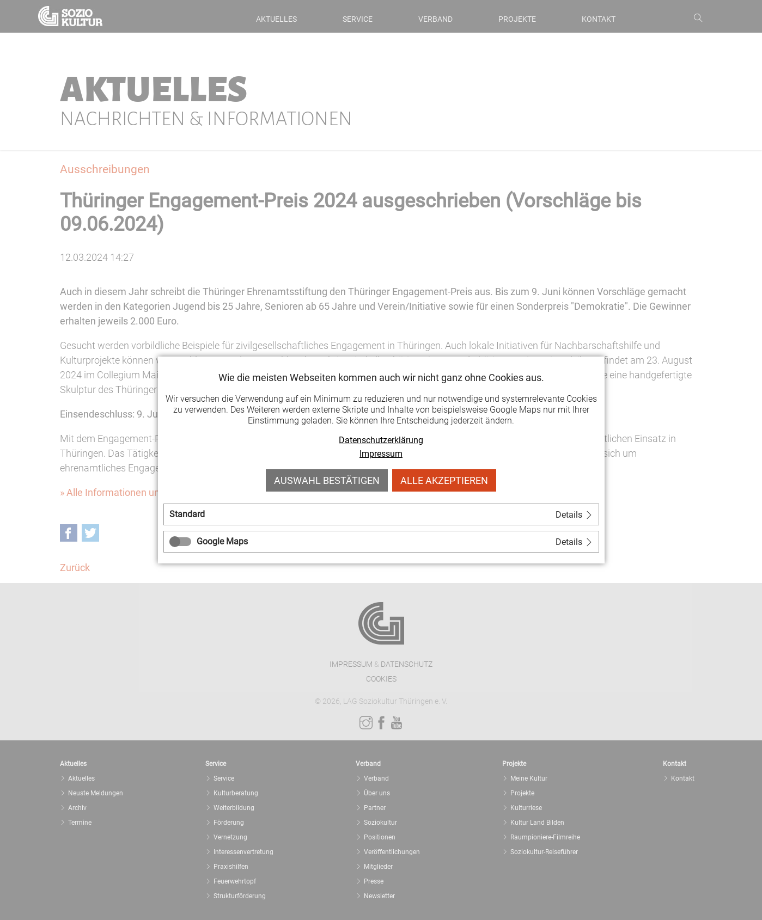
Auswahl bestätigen (327, 480)
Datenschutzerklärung (381, 440)
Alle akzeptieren (444, 480)
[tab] (381, 514)
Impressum (381, 454)
